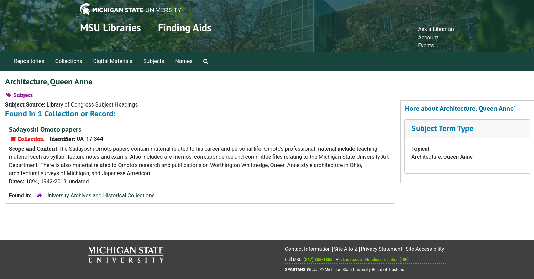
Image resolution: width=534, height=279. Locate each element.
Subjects (153, 61)
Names (184, 61)
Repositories (29, 61)
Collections (68, 61)
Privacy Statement (381, 249)
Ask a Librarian (436, 29)
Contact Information (308, 249)
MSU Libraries (110, 27)
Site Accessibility (425, 249)
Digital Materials (112, 61)
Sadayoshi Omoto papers (45, 129)
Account (428, 37)
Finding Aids (184, 27)
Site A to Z (346, 249)
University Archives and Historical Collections (100, 195)
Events (426, 45)
